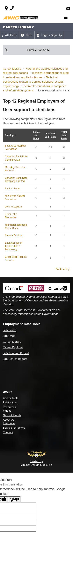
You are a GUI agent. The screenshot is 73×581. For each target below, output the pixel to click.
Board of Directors (14, 428)
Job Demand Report (16, 353)
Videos (7, 411)
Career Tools (10, 398)
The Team (9, 423)
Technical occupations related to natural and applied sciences (36, 75)
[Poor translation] (14, 499)
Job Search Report (15, 359)
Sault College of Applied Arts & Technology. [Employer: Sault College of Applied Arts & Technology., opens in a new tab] (13, 246)
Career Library (12, 68)
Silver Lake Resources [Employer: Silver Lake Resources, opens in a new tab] (11, 215)
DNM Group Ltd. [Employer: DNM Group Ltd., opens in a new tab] (13, 206)
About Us (8, 420)
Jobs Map (9, 336)
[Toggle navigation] (66, 17)
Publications (10, 402)
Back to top (62, 269)
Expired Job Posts (50, 135)
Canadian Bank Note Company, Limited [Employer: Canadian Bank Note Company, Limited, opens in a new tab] (16, 179)
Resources (9, 407)
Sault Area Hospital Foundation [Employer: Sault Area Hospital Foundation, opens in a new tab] (15, 147)
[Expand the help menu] (26, 35)
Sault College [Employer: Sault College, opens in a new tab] (12, 188)
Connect (8, 432)
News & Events (12, 415)
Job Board (9, 330)
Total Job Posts (64, 135)
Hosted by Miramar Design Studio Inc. (36, 463)
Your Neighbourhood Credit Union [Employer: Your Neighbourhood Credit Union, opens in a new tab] (16, 226)
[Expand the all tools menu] (9, 35)
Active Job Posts (36, 135)
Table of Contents (38, 49)
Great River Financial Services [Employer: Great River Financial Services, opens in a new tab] (16, 258)
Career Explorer (13, 347)
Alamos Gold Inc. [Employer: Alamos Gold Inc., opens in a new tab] (14, 235)
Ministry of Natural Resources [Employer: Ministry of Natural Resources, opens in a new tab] (15, 197)
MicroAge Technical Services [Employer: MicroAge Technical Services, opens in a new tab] (15, 168)
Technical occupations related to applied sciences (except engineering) (33, 81)
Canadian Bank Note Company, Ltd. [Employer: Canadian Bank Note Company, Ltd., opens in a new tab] (16, 158)
